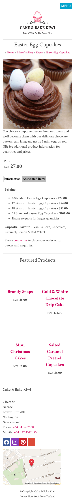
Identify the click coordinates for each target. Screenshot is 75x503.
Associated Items (34, 179)
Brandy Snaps (20, 291)
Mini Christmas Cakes (20, 351)
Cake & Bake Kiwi (44, 491)
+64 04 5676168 (23, 427)
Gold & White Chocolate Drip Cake (55, 298)
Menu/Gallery (25, 52)
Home (10, 52)
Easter (39, 52)
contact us (20, 240)
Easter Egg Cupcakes (58, 52)
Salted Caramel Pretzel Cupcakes (55, 354)
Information (12, 179)
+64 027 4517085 (25, 432)
